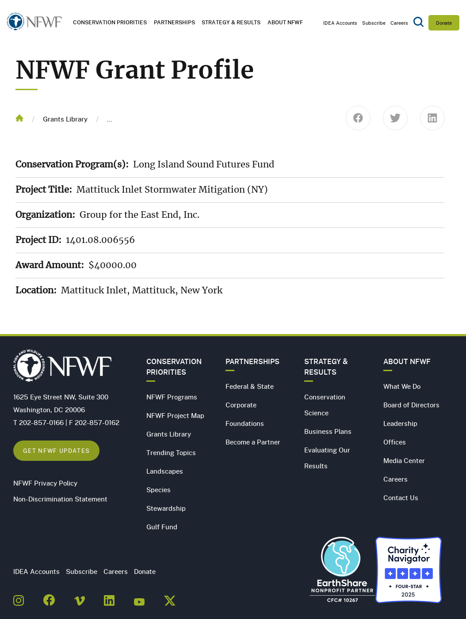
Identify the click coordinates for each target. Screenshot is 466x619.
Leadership (400, 423)
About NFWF (407, 361)
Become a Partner (252, 442)
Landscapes (164, 471)
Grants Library (65, 119)
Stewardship (166, 508)
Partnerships (174, 22)
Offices (394, 442)
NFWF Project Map (175, 415)
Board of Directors (411, 405)
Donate (444, 22)
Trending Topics (171, 452)
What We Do (401, 386)
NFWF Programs (171, 397)
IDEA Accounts (340, 22)
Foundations (244, 423)
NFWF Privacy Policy (45, 483)
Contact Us (400, 497)
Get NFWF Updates (56, 450)
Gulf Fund (161, 527)
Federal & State (249, 386)
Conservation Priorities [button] (110, 22)
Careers (399, 22)
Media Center (404, 460)
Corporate (240, 405)
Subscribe (374, 22)
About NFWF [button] (285, 22)
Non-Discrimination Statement (60, 499)
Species (158, 489)
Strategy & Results (231, 22)
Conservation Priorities (174, 366)
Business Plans (327, 431)
